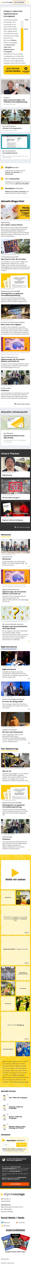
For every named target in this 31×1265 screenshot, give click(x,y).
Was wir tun (6, 771)
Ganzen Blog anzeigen (23, 404)
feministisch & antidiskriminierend (23, 973)
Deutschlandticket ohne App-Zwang (14, 437)
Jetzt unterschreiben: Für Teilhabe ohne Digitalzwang (15, 101)
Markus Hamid (7, 494)
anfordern (14, 188)
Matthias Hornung (9, 666)
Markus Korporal (7, 254)
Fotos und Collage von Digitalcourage (13, 768)
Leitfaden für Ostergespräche (12, 128)
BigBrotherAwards (9, 647)
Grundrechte (23, 988)
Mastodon (7, 1222)
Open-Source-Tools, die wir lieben (13, 259)
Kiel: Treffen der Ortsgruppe (18, 1097)
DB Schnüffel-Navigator (11, 498)
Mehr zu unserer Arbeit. (21, 1082)
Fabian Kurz (8, 104)
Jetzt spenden (19, 2)
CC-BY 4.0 (13, 104)
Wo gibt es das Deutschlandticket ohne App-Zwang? (14, 627)
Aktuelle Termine (8, 1091)
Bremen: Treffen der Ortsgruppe (15, 1117)
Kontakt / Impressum (7, 1263)
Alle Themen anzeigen (23, 527)
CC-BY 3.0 (12, 727)
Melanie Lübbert (6, 288)
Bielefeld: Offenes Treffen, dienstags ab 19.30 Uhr (17, 1127)
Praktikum (5, 390)
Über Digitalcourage (9, 749)
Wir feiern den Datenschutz (12, 732)
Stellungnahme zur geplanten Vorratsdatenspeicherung (12, 294)
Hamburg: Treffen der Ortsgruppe (16, 1107)
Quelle (15, 130)
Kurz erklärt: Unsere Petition (12, 225)
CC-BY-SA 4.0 (5, 157)
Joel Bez (6, 130)
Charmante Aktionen (8, 1049)
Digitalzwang (7, 475)
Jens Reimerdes (6, 319)
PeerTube (22, 1222)
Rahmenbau (8, 1003)
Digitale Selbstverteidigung (12, 520)
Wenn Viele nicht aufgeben (11, 324)
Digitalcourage (7, 472)
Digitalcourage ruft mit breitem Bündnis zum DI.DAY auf (13, 360)
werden (12, 167)
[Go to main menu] (28, 2)
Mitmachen (6, 535)
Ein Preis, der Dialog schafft (12, 701)
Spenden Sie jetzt (7, 1177)
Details (26, 932)
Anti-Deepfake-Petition (9, 153)
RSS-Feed (7, 1226)
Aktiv (12, 179)
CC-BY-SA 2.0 (11, 130)
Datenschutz (5, 1259)
